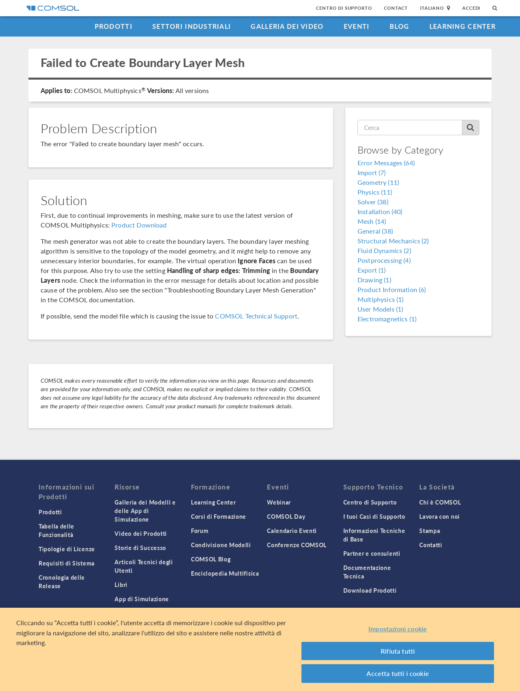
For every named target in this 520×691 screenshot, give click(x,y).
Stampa (429, 530)
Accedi (471, 8)
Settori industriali (191, 26)
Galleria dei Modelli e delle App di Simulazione (145, 510)
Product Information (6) (392, 289)
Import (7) (372, 172)
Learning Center (462, 26)
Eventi (357, 26)
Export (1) (372, 270)
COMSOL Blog (211, 559)
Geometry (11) (378, 182)
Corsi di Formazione (218, 516)
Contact (396, 8)
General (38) (375, 231)
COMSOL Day (286, 516)
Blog (400, 26)
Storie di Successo (140, 548)
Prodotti (113, 26)
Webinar (279, 502)
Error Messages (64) (386, 162)
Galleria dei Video (287, 26)
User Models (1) (380, 309)
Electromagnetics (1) (387, 318)
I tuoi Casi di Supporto (374, 516)
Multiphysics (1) (380, 299)
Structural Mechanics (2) (393, 240)
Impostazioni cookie (397, 628)
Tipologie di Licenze (67, 549)
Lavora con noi (439, 516)
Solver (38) (373, 201)
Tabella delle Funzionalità (56, 530)
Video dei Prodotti (141, 533)
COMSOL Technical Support (256, 316)
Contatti (430, 545)
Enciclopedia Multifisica (225, 573)
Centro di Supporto (344, 8)
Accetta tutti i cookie (397, 673)
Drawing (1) (374, 279)
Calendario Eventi (292, 530)
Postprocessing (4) (384, 260)
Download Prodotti (370, 590)
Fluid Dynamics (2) (384, 250)
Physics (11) (375, 192)
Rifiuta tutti (398, 651)
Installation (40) (380, 211)
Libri (121, 585)
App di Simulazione (142, 599)
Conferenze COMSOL (297, 545)
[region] (260, 649)
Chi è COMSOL (440, 502)
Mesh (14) (372, 221)
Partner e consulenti (372, 553)
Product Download (139, 225)
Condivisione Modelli (221, 545)
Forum (200, 530)
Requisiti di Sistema (67, 563)
